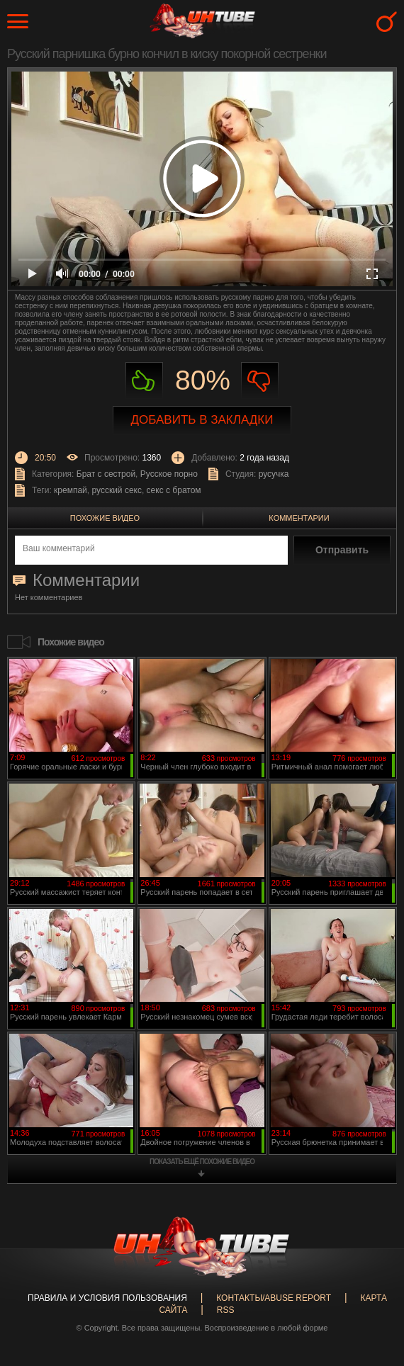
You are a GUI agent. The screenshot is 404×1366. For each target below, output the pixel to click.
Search (386, 21)
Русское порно (169, 474)
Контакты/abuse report (273, 1298)
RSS (226, 1310)
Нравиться (144, 381)
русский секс (116, 490)
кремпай (70, 490)
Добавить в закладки (202, 420)
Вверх (372, 1284)
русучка (274, 474)
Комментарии (299, 518)
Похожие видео (105, 518)
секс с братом (174, 490)
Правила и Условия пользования (107, 1298)
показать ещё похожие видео (202, 1161)
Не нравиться (260, 381)
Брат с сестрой (106, 474)
